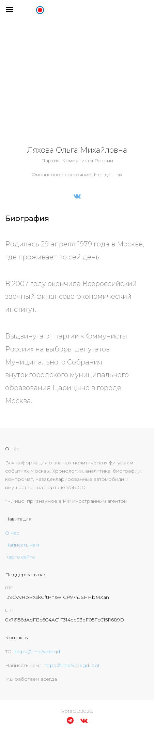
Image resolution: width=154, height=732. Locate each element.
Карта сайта (20, 557)
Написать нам (22, 545)
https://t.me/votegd (37, 651)
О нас (12, 533)
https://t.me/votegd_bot (72, 665)
